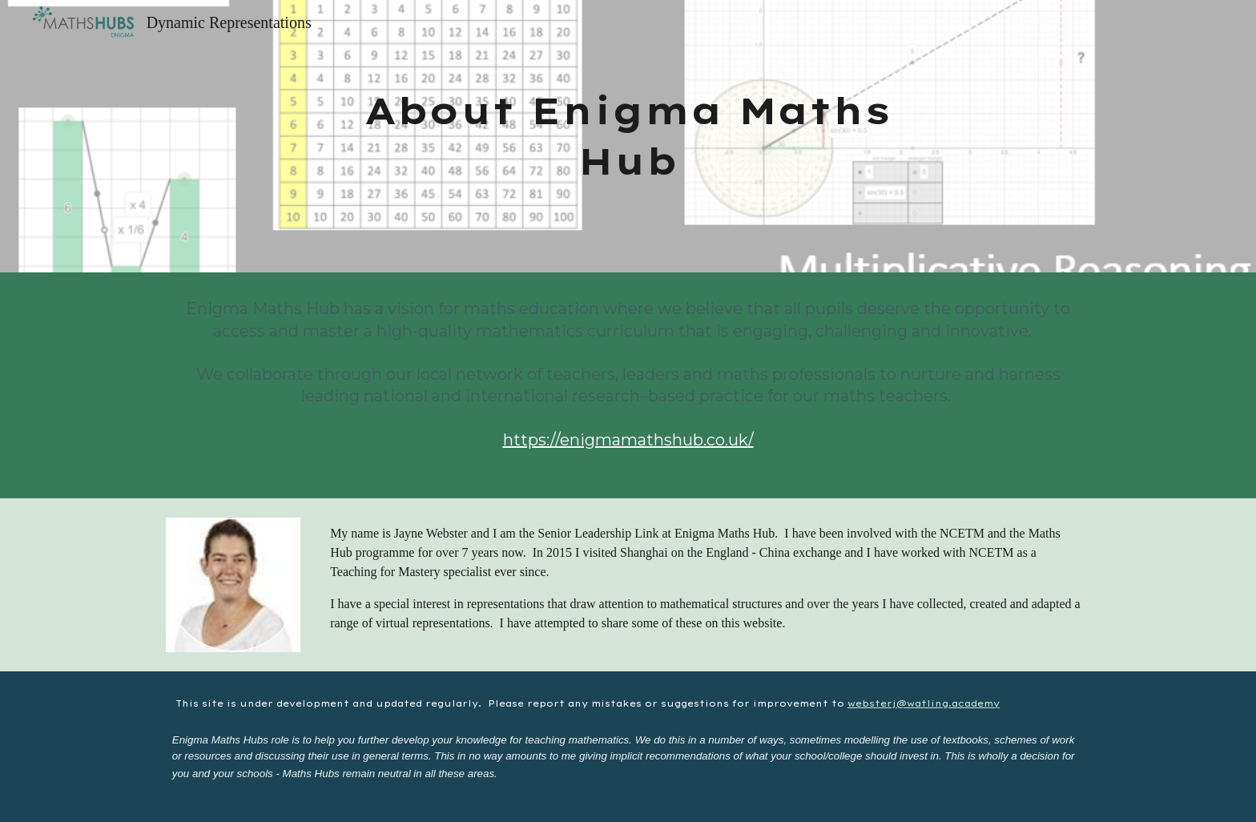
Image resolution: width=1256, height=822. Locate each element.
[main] (628, 135)
